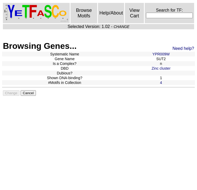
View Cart (134, 13)
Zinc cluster (161, 68)
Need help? (183, 48)
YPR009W (161, 54)
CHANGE (121, 27)
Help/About (111, 13)
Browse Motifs (84, 13)
